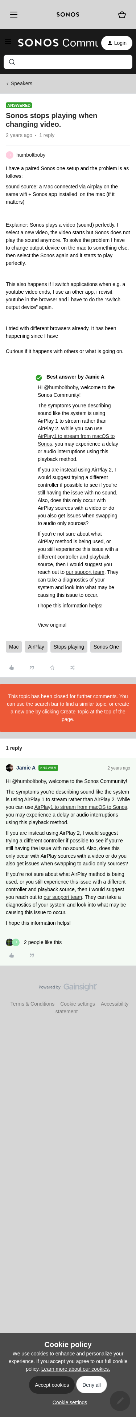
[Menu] (12, 14)
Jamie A (26, 768)
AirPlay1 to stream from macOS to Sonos (80, 807)
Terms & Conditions (32, 1004)
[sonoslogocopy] (68, 14)
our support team (85, 572)
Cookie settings (77, 1004)
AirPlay (36, 647)
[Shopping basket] (122, 14)
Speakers (21, 83)
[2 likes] (34, 942)
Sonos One (106, 647)
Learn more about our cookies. (75, 1369)
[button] (8, 44)
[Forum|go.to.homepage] (54, 43)
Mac (13, 647)
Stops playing (69, 647)
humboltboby (30, 155)
